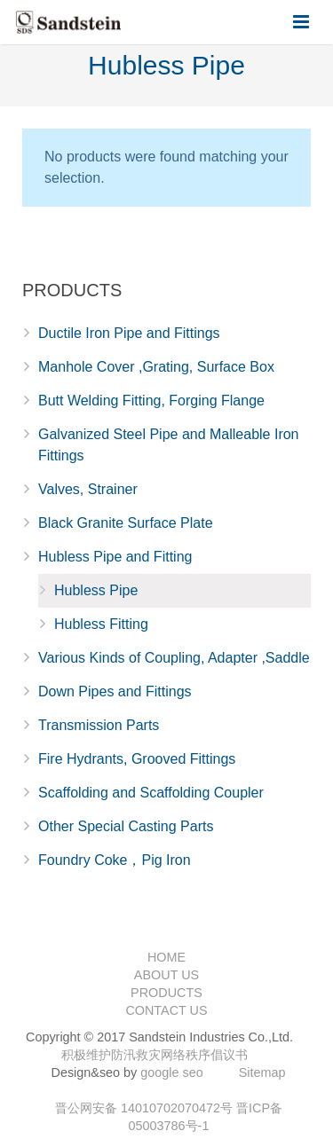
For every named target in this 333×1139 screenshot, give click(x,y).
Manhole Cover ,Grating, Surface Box (156, 366)
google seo (171, 1072)
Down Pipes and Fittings (115, 691)
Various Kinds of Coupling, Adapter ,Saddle (174, 657)
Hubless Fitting (101, 624)
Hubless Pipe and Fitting (115, 556)
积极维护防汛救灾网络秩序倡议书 (154, 1055)
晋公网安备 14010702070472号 (144, 1108)
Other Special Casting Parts (125, 826)
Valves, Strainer (88, 489)
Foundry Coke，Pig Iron (114, 860)
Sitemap (262, 1072)
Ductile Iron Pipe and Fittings (129, 333)
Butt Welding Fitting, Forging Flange (151, 400)
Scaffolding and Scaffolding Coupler (151, 792)
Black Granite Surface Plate (125, 522)
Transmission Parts (98, 725)
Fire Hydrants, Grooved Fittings (136, 758)
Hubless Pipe (96, 590)
